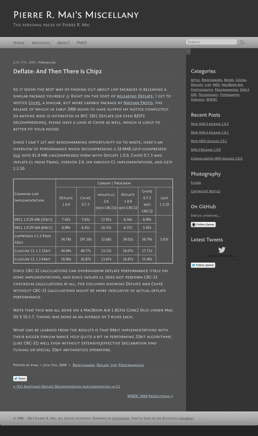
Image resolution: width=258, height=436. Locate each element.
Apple (195, 80)
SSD (194, 95)
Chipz (34, 102)
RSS (242, 42)
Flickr (196, 183)
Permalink (47, 62)
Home (19, 42)
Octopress (120, 418)
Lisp (114, 365)
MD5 (216, 85)
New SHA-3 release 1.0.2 (210, 124)
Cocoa (241, 80)
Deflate (145, 96)
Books (229, 80)
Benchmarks (84, 365)
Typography (229, 95)
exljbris (186, 418)
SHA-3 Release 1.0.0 (206, 150)
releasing (127, 96)
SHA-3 (244, 90)
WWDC (211, 99)
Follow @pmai (205, 224)
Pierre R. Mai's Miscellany (76, 15)
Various (197, 99)
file (16, 155)
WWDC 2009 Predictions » (150, 396)
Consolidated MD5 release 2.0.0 (216, 158)
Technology (208, 95)
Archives (41, 42)
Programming (131, 365)
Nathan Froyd (138, 102)
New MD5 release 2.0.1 (209, 141)
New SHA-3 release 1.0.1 (210, 132)
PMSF (82, 42)
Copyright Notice (205, 191)
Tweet (21, 378)
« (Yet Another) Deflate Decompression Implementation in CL (66, 386)
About (63, 42)
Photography (202, 90)
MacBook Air (232, 85)
